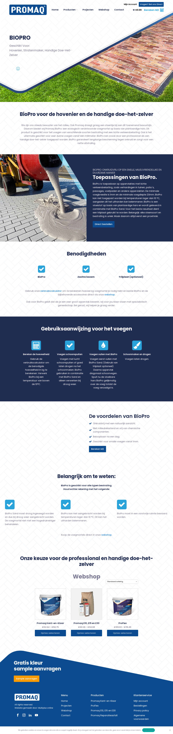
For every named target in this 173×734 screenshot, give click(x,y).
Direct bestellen (103, 224)
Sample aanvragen (26, 678)
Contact (119, 9)
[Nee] (170, 730)
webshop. (109, 294)
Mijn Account (130, 4)
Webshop (103, 9)
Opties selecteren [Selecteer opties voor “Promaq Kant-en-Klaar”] (44, 633)
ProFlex (95, 705)
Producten (70, 9)
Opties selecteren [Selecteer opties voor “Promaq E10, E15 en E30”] (86, 633)
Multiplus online (45, 707)
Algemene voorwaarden (141, 717)
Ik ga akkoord (149, 730)
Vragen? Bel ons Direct (151, 4)
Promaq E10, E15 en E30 (103, 710)
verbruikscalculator (51, 290)
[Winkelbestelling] (131, 582)
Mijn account (141, 700)
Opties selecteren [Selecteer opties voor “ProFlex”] (128, 633)
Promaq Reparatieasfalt (104, 715)
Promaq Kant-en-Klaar (103, 700)
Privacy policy (141, 710)
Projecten (88, 9)
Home (55, 9)
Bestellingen (140, 705)
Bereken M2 (97, 448)
